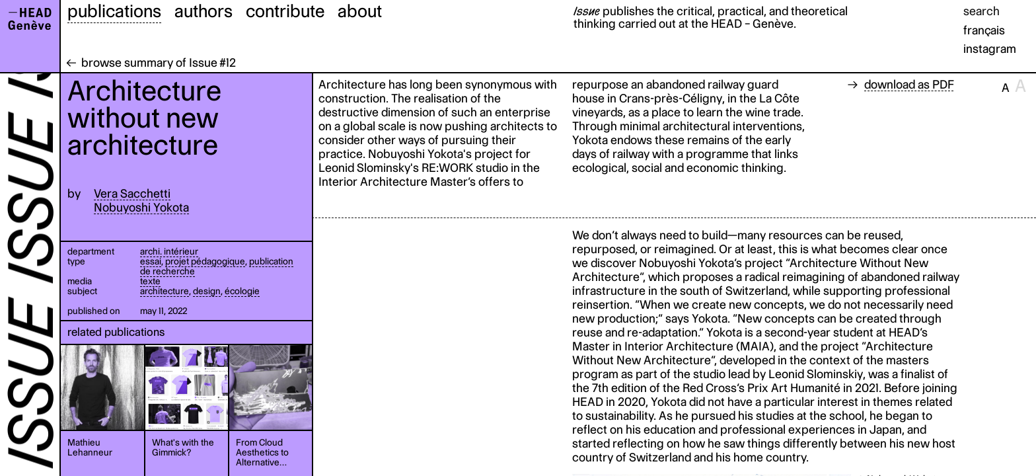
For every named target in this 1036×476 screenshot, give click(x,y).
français (984, 30)
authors (203, 10)
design (207, 291)
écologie (242, 291)
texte (150, 281)
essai (150, 261)
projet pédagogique (205, 261)
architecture (164, 291)
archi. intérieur (169, 251)
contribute (285, 10)
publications (114, 10)
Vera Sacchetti (132, 193)
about (360, 10)
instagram (989, 49)
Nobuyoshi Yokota (141, 207)
